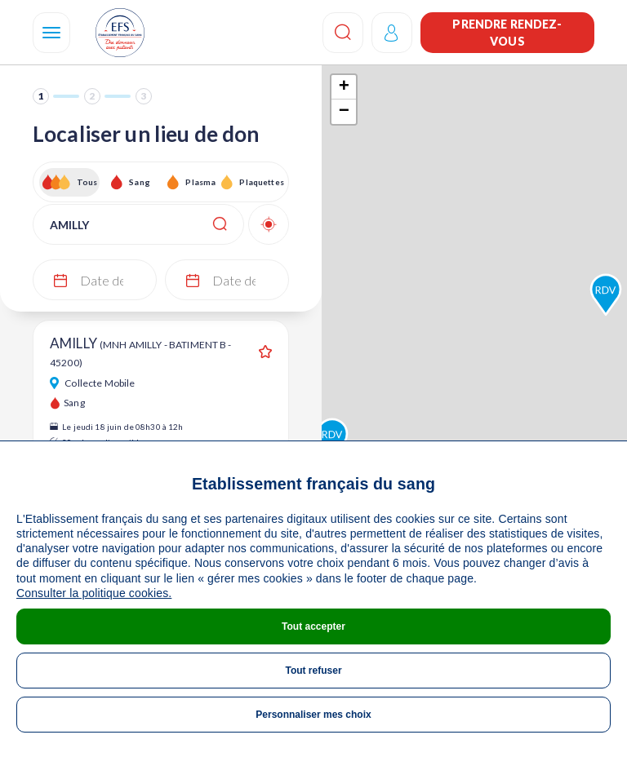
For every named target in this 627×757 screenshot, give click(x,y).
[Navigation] (51, 32)
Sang (139, 182)
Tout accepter (313, 626)
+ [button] (344, 87)
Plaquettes (260, 182)
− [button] (344, 112)
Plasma (200, 182)
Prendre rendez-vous (507, 32)
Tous (87, 182)
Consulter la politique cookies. (93, 593)
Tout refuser (313, 670)
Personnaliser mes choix (313, 714)
